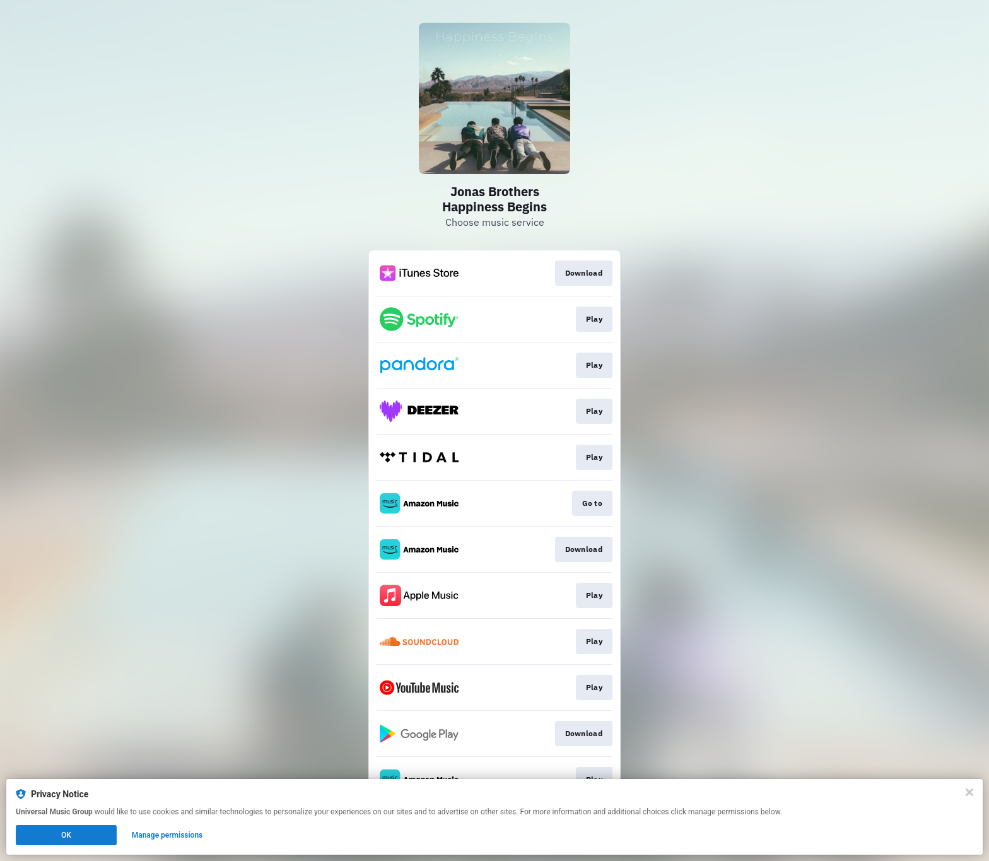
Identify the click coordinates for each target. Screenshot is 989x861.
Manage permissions (167, 835)
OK (66, 835)
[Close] (969, 792)
